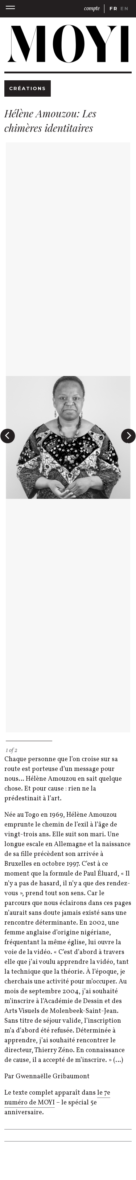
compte (92, 9)
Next (130, 442)
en (124, 8)
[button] (10, 8)
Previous (8, 442)
